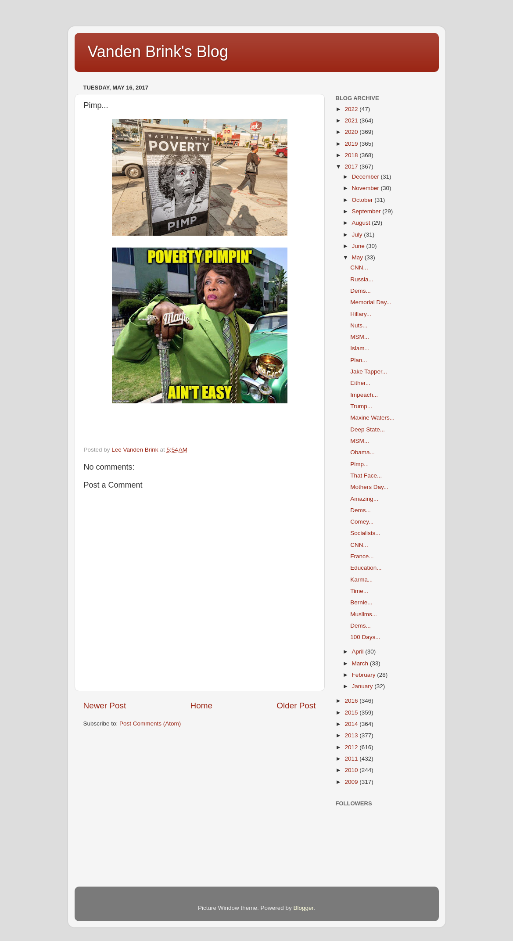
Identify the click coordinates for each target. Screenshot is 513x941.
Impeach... (364, 394)
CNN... (359, 267)
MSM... (359, 337)
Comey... (361, 521)
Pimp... (359, 464)
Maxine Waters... (372, 417)
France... (361, 556)
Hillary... (360, 314)
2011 (351, 758)
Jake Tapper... (368, 371)
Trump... (361, 406)
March (361, 663)
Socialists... (365, 533)
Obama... (362, 452)
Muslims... (363, 614)
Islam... (360, 348)
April (359, 651)
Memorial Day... (370, 302)
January (363, 686)
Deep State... (367, 429)
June (359, 246)
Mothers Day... (369, 487)
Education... (365, 567)
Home (201, 705)
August (362, 222)
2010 (351, 770)
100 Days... (365, 637)
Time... (359, 591)
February (364, 675)
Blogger (304, 908)
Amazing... (364, 499)
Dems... (360, 290)
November (366, 188)
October (363, 200)
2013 (351, 735)
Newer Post (104, 705)
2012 (351, 747)
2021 (351, 120)
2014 (351, 724)
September (367, 211)
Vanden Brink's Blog (158, 52)
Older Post (296, 705)
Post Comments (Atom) (150, 723)
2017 (351, 166)
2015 (351, 712)
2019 (351, 143)
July (358, 234)
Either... (360, 383)
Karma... (361, 579)
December (366, 176)
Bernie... (361, 602)
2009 (351, 782)
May (358, 257)
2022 (351, 109)
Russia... (361, 279)
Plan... (358, 360)
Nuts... (358, 325)
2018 (351, 155)
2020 (351, 132)
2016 (351, 700)
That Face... (366, 475)
